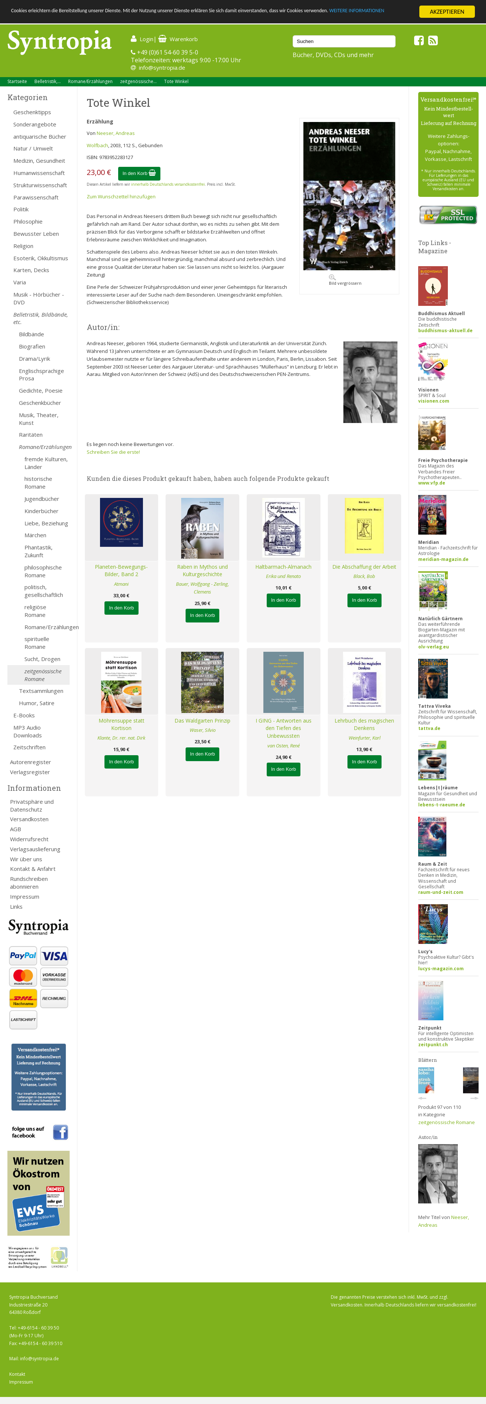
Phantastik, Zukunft (38, 551)
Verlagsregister (30, 772)
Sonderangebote (34, 124)
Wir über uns (26, 859)
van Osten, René (283, 745)
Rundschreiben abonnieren (29, 882)
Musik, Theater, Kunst (39, 418)
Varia (19, 282)
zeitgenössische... (138, 81)
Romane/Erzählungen (90, 81)
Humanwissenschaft (39, 172)
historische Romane (38, 482)
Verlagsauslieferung (35, 849)
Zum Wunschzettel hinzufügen (121, 196)
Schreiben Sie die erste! (113, 452)
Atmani (121, 584)
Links (16, 906)
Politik (21, 209)
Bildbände (31, 334)
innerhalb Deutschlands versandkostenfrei (168, 184)
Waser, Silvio (203, 730)
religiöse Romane (35, 610)
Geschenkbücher (40, 402)
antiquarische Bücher (39, 136)
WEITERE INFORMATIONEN (45, 18)
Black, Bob (364, 576)
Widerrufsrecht (29, 839)
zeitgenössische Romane (42, 675)
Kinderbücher (41, 511)
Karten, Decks (31, 270)
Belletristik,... (47, 81)
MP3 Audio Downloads (27, 731)
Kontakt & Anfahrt (33, 868)
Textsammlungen (41, 690)
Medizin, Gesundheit (39, 160)
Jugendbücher (41, 498)
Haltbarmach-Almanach (283, 566)
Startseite (17, 81)
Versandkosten (29, 819)
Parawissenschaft (36, 197)
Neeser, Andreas (116, 133)
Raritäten (31, 434)
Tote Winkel (176, 81)
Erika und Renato (283, 576)
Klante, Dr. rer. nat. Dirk (121, 737)
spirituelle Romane (36, 642)
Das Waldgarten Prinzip (202, 720)
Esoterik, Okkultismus (40, 258)
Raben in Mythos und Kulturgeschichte (202, 570)
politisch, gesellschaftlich (43, 590)
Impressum (24, 896)
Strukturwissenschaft (40, 185)
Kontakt (17, 1374)
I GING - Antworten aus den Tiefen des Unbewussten (284, 728)
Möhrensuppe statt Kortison (121, 724)
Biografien (32, 346)
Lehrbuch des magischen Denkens (364, 724)
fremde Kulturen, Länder (46, 462)
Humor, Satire (36, 703)
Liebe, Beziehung (46, 523)
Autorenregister (30, 762)
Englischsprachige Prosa (41, 374)
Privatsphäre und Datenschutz (32, 805)
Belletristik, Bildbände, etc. (40, 318)
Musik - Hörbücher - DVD (38, 298)
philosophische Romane (43, 571)
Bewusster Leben (36, 233)
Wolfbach (97, 145)
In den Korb (139, 173)
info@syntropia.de (162, 67)
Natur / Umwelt (33, 148)
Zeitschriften (29, 747)
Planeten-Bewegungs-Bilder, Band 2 (121, 570)
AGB (15, 829)
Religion (23, 246)
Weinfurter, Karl (364, 737)
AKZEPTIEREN (447, 12)
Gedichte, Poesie (41, 390)
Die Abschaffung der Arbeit (364, 566)
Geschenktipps (32, 112)
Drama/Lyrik (34, 358)
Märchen (35, 535)
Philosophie (28, 221)
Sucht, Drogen (42, 659)
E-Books (24, 715)
